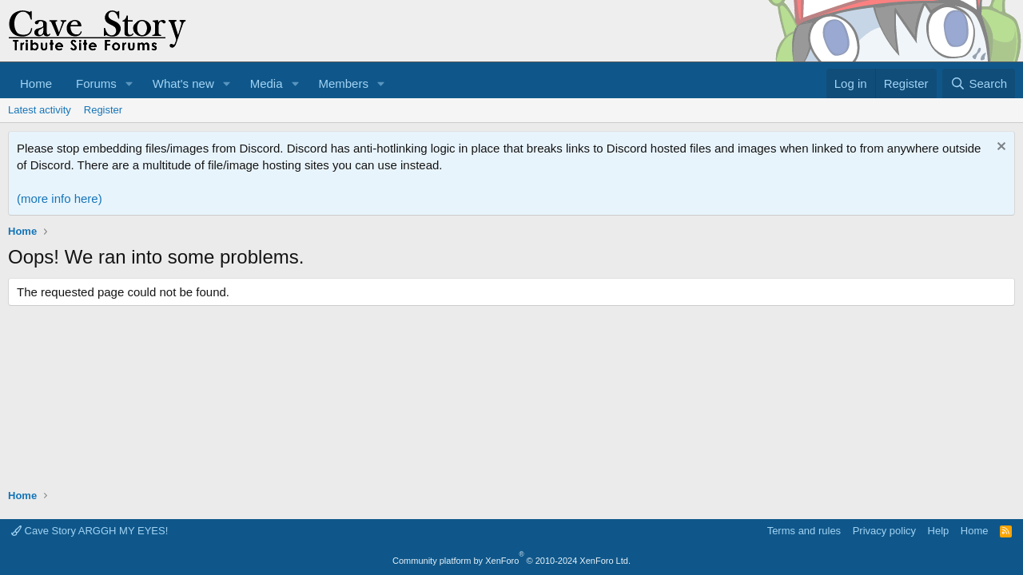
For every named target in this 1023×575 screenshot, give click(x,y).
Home (36, 83)
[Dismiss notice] (999, 148)
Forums (96, 83)
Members (343, 83)
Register (103, 110)
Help (938, 531)
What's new (183, 83)
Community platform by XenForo (511, 560)
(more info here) (59, 198)
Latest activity (39, 110)
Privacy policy (884, 531)
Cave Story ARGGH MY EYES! (89, 531)
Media (266, 83)
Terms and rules (804, 531)
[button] (129, 83)
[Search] (978, 83)
